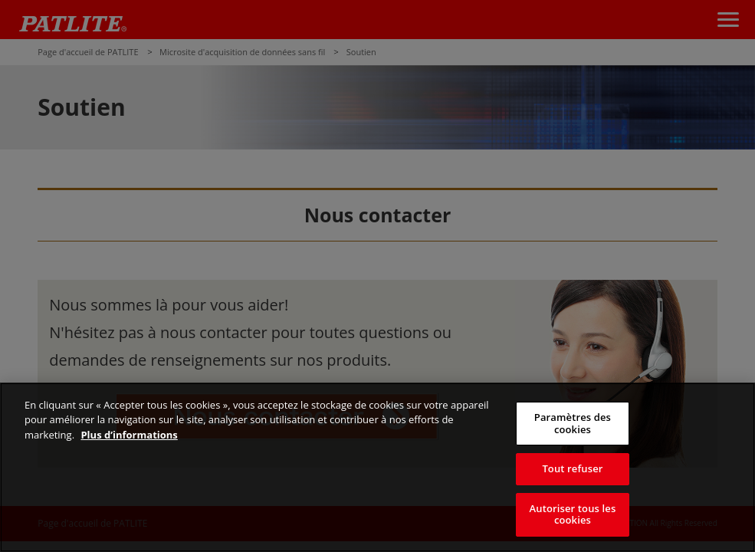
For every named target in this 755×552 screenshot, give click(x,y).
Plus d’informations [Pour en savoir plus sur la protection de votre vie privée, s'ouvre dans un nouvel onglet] (128, 435)
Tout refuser (572, 468)
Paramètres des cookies (572, 423)
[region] (377, 467)
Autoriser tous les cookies (573, 514)
